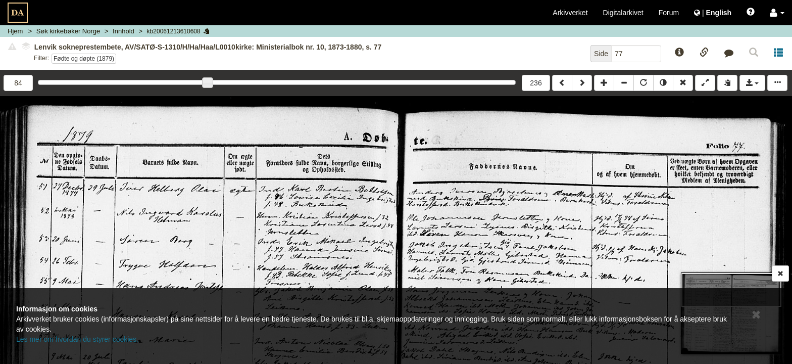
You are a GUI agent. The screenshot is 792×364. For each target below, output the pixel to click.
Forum (669, 13)
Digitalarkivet (623, 13)
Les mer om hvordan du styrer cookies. (77, 339)
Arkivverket (570, 13)
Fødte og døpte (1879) (84, 58)
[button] (777, 12)
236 (535, 83)
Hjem (15, 31)
